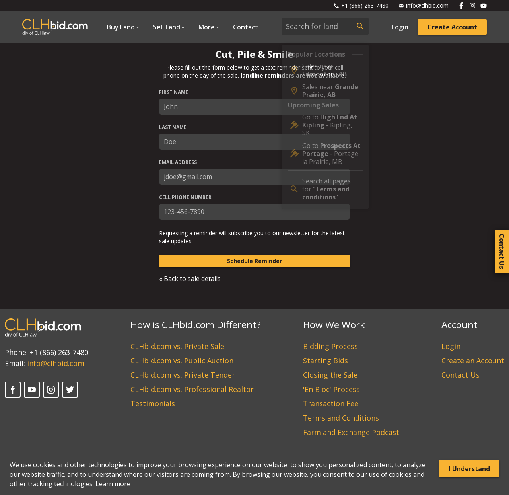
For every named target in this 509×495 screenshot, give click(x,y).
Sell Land (166, 27)
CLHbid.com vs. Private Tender (182, 375)
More (206, 27)
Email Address (178, 162)
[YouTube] (32, 390)
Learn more (112, 483)
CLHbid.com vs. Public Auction (181, 360)
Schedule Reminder (254, 261)
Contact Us (460, 375)
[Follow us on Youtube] (483, 5)
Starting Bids (325, 360)
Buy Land (121, 27)
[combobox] (325, 26)
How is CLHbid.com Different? (195, 324)
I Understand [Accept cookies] (469, 468)
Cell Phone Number (185, 197)
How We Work (334, 324)
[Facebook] (13, 390)
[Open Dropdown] (123, 27)
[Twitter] (70, 390)
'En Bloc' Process (331, 389)
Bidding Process (330, 346)
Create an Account (472, 360)
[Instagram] (51, 390)
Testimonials (152, 403)
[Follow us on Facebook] (461, 5)
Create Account (452, 27)
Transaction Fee (330, 403)
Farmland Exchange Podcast (351, 432)
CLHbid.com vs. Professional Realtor (192, 389)
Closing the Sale (330, 375)
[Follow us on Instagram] (472, 5)
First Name (173, 92)
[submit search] (360, 26)
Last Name (173, 127)
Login (400, 27)
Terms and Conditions (341, 418)
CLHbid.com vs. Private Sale (177, 346)
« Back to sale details (190, 278)
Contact (245, 27)
